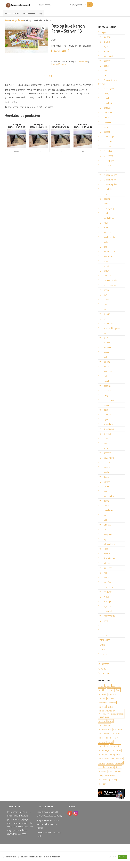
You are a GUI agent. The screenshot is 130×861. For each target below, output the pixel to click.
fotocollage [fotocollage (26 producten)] (110, 698)
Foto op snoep (103, 476)
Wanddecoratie (103, 673)
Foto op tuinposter (105, 567)
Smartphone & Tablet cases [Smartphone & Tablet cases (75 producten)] (107, 775)
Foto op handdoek (104, 232)
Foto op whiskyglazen (105, 591)
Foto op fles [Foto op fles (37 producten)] (116, 733)
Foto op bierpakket (105, 112)
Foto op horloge (104, 241)
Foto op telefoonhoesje (106, 543)
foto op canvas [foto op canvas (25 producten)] (117, 729)
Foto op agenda (103, 46)
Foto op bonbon (104, 131)
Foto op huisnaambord (106, 251)
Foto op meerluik (104, 352)
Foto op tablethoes (105, 519)
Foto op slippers (104, 462)
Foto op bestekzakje (105, 103)
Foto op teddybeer (105, 534)
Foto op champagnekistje (107, 179)
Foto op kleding (103, 289)
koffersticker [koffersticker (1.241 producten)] (102, 771)
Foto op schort (103, 438)
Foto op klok (102, 294)
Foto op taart (102, 515)
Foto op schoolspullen (106, 428)
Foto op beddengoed (106, 88)
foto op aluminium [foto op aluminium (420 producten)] (104, 725)
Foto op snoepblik (104, 481)
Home (7, 20)
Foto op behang (103, 93)
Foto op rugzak (103, 419)
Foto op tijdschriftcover (106, 558)
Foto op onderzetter (105, 376)
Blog (40, 13)
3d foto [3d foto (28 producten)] (101, 686)
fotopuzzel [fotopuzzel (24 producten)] (110, 763)
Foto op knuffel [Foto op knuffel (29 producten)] (115, 746)
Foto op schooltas (104, 433)
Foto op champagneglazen (107, 174)
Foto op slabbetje (104, 452)
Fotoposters (102, 654)
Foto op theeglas (104, 553)
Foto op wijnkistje (104, 601)
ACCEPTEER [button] (122, 856)
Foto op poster (103, 404)
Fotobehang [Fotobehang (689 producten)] (102, 694)
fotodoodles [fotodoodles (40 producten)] (103, 702)
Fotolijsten (101, 649)
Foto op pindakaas (104, 385)
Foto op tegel (103, 539)
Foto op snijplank (104, 472)
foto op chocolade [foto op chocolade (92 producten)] (104, 733)
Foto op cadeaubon (105, 150)
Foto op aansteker (104, 36)
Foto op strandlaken (105, 510)
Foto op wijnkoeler (105, 606)
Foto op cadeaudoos (105, 155)
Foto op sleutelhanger (106, 457)
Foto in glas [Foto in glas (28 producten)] (102, 707)
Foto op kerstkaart (104, 275)
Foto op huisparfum (105, 256)
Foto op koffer (103, 309)
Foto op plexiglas (104, 395)
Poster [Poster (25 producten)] (110, 771)
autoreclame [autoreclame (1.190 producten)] (116, 686)
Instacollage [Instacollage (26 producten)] (102, 767)
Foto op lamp (103, 318)
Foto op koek (102, 304)
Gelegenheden (29, 13)
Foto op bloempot (104, 122)
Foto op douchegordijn (106, 208)
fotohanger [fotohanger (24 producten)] (112, 702)
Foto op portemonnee (106, 400)
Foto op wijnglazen (104, 596)
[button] (43, 28)
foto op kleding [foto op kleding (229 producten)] (103, 746)
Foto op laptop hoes (105, 323)
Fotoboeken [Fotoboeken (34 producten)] (112, 694)
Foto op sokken (103, 486)
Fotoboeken (102, 635)
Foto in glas (102, 32)
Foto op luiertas (103, 337)
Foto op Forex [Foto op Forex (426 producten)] (103, 737)
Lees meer (112, 857)
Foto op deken (103, 194)
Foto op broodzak (104, 146)
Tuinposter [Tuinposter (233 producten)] (102, 783)
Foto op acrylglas (104, 41)
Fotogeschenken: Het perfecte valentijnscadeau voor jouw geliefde (48, 824)
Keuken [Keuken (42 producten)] (118, 767)
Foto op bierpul (103, 117)
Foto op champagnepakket (107, 184)
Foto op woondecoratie (106, 615)
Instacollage (102, 668)
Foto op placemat (104, 390)
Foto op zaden (103, 620)
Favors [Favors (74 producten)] (118, 690)
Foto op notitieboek (105, 371)
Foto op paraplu (104, 380)
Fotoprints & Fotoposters (58, 64)
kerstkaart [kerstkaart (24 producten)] (111, 767)
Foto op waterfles (104, 582)
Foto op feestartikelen (106, 218)
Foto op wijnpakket (105, 611)
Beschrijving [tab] (48, 75)
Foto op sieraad (104, 448)
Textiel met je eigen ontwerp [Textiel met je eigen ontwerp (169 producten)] (108, 779)
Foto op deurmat (104, 198)
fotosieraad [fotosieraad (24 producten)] (119, 763)
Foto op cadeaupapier (106, 160)
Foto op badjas (103, 70)
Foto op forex (103, 222)
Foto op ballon (103, 75)
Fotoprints (101, 658)
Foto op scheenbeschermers (108, 424)
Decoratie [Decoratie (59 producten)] (111, 690)
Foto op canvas (103, 170)
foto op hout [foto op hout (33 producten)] (114, 737)
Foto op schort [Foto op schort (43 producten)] (116, 750)
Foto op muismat (104, 361)
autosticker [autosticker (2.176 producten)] (102, 690)
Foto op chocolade (105, 189)
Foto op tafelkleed (104, 524)
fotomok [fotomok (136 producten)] (110, 721)
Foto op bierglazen (104, 107)
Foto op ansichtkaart (105, 56)
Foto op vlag (102, 572)
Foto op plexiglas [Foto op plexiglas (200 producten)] (104, 750)
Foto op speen (103, 500)
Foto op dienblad (104, 203)
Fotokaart (101, 644)
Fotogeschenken (18, 20)
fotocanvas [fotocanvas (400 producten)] (102, 698)
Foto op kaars (103, 261)
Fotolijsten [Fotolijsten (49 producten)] (102, 721)
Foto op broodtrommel (106, 141)
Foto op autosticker (105, 60)
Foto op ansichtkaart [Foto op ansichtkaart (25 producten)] (105, 729)
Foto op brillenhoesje (106, 136)
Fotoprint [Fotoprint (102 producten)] (101, 763)
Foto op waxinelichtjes (106, 587)
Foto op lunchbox (104, 342)
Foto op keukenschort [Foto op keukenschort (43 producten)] (106, 742)
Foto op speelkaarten (106, 496)
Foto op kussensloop (105, 313)
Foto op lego (102, 333)
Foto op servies (103, 443)
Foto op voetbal (103, 577)
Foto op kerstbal (104, 270)
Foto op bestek (103, 98)
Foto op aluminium (104, 51)
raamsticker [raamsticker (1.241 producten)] (118, 771)
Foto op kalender (104, 265)
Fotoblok (101, 630)
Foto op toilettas (104, 563)
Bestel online (60, 50)
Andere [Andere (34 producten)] (107, 686)
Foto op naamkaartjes (106, 366)
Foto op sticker (103, 505)
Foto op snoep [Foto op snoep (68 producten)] (103, 754)
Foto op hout (102, 246)
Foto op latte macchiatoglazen (109, 328)
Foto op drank (103, 213)
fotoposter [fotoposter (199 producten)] (119, 758)
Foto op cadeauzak (105, 165)
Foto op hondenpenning (106, 237)
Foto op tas (102, 529)
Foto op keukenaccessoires (108, 280)
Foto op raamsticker (105, 414)
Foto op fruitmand (104, 227)
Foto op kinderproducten (107, 285)
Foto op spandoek (104, 491)
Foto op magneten (104, 347)
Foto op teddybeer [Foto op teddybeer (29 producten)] (116, 754)
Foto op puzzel (103, 409)
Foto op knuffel (103, 299)
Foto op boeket (103, 126)
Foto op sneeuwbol (105, 467)
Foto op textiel (103, 548)
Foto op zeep (103, 625)
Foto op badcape (104, 65)
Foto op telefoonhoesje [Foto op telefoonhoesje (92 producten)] (106, 758)
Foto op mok (102, 357)
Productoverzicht (12, 13)
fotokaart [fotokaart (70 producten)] (110, 707)
